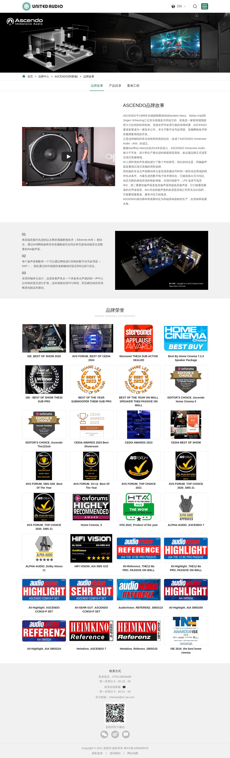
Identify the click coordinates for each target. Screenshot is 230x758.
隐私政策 (97, 753)
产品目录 (115, 85)
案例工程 (133, 85)
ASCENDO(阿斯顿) (66, 76)
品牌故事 (88, 76)
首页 (30, 76)
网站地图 (132, 753)
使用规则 (115, 753)
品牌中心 (43, 76)
